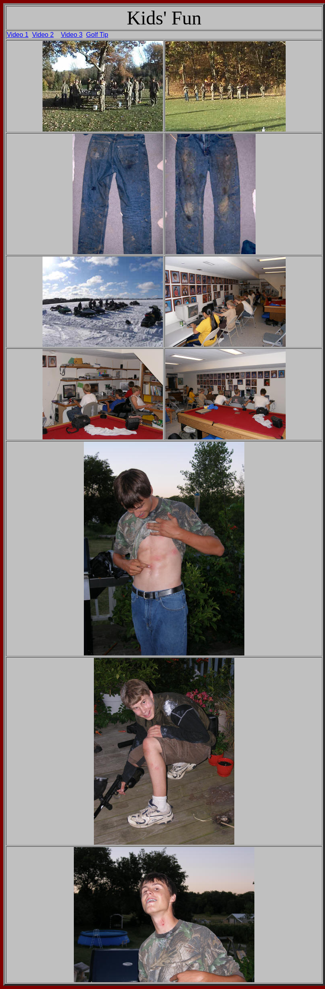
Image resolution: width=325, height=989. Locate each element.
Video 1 (17, 34)
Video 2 (43, 34)
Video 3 (72, 34)
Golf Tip (97, 34)
